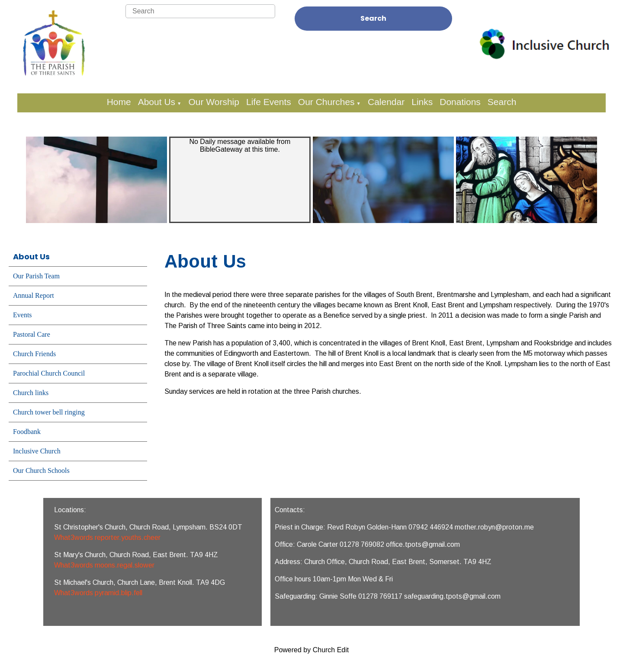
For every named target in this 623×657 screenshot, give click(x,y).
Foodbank (27, 431)
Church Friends (34, 353)
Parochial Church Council (49, 373)
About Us (156, 102)
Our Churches (326, 102)
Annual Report (33, 295)
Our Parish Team (36, 276)
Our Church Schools (41, 470)
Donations (460, 102)
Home (119, 102)
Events (22, 315)
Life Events (268, 102)
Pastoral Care (31, 334)
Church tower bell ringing (49, 412)
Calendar (386, 102)
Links (422, 102)
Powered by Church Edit (311, 650)
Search (373, 18)
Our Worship (213, 102)
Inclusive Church (37, 451)
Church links (30, 392)
